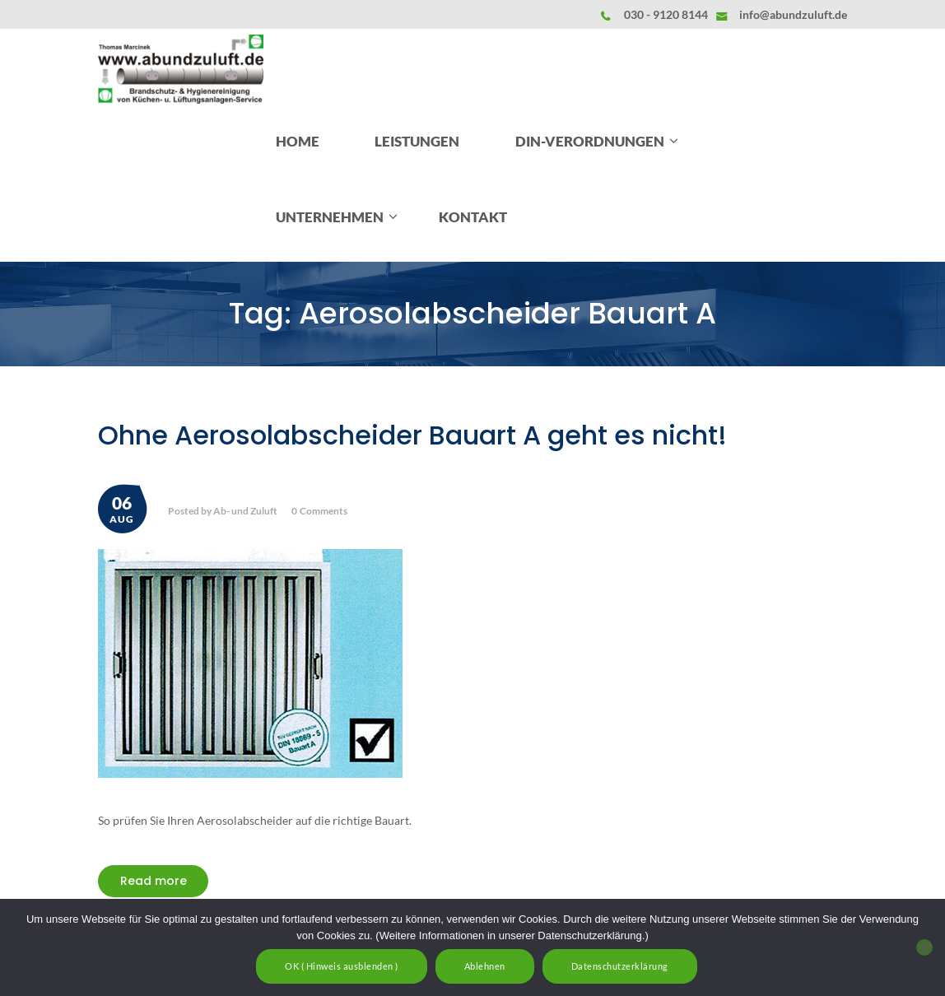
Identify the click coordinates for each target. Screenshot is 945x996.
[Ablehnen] (924, 947)
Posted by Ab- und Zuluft (222, 511)
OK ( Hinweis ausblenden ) (341, 966)
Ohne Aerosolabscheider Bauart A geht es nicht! (412, 435)
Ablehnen (484, 966)
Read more (153, 881)
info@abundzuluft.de (793, 14)
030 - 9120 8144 (666, 14)
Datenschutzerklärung (619, 966)
